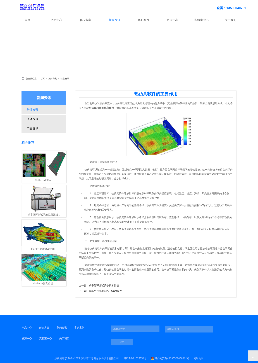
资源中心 (172, 20)
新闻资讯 (114, 20)
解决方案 (85, 20)
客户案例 (143, 20)
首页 (27, 20)
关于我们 (230, 20)
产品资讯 (32, 128)
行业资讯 (64, 78)
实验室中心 (201, 20)
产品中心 (56, 20)
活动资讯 (32, 119)
